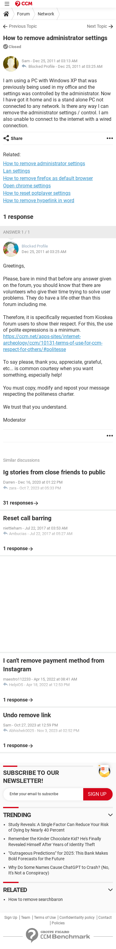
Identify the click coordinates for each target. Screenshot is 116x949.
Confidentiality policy (77, 917)
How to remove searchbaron (35, 899)
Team (25, 917)
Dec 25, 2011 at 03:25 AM (80, 66)
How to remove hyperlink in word (38, 200)
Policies (58, 923)
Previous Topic (23, 26)
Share (17, 138)
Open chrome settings (27, 186)
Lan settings (16, 171)
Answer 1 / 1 (16, 232)
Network (46, 13)
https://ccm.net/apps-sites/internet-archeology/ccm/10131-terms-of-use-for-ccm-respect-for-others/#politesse (52, 342)
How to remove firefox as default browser (48, 178)
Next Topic (97, 26)
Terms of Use (45, 917)
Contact (105, 917)
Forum (23, 13)
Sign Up (10, 917)
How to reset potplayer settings (37, 193)
